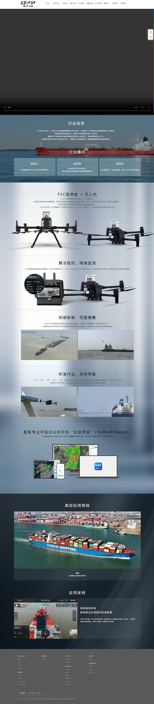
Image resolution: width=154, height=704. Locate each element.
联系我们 (123, 3)
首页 (47, 3)
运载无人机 (73, 3)
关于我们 (115, 3)
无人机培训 (98, 3)
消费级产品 (89, 3)
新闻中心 (106, 3)
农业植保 (81, 3)
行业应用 (64, 3)
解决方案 (56, 3)
